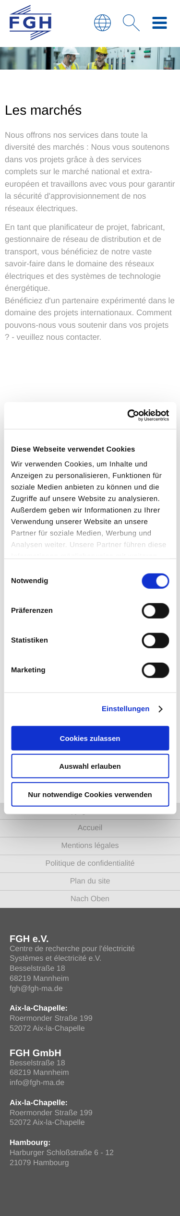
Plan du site (90, 881)
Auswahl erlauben (89, 766)
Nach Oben (90, 899)
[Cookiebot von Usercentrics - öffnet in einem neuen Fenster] (128, 415)
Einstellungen (126, 709)
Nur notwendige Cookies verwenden (90, 794)
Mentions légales (90, 846)
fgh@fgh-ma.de (36, 989)
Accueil (90, 828)
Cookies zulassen (90, 738)
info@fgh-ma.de (37, 1083)
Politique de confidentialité (90, 863)
